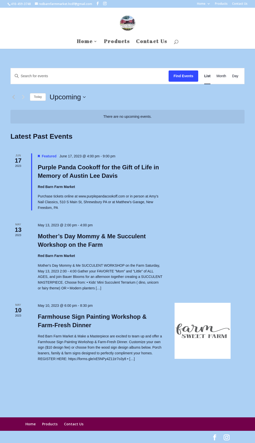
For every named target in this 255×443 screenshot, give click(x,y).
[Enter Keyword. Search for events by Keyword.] (90, 76)
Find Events (183, 76)
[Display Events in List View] (207, 76)
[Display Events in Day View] (235, 76)
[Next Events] (23, 97)
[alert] (127, 117)
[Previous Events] (13, 97)
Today (38, 97)
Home (201, 4)
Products (221, 4)
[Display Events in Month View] (221, 76)
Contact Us (240, 4)
